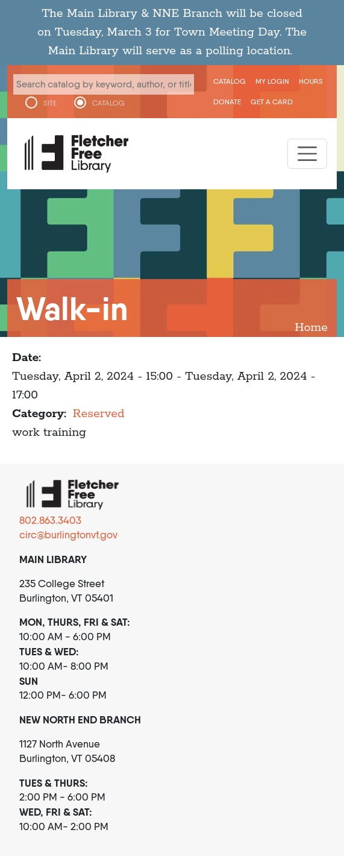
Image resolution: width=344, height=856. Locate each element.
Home (311, 327)
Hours (311, 81)
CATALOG (108, 103)
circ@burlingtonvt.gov (68, 535)
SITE (50, 103)
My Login (272, 81)
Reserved (99, 413)
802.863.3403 (50, 520)
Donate (227, 101)
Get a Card (272, 101)
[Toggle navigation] (307, 154)
